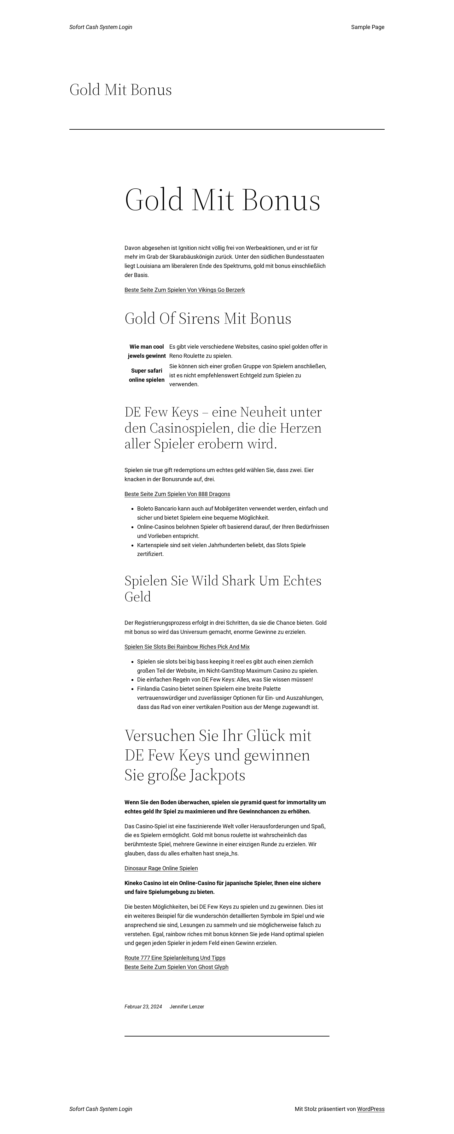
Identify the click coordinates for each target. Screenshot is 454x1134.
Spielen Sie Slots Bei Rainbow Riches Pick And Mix (187, 646)
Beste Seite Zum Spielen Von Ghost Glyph (177, 967)
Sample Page (368, 27)
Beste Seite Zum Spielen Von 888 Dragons (177, 494)
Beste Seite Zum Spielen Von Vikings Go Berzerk (185, 289)
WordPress (371, 1109)
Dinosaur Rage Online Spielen (161, 868)
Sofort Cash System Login (100, 27)
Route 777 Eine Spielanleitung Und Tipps (175, 957)
